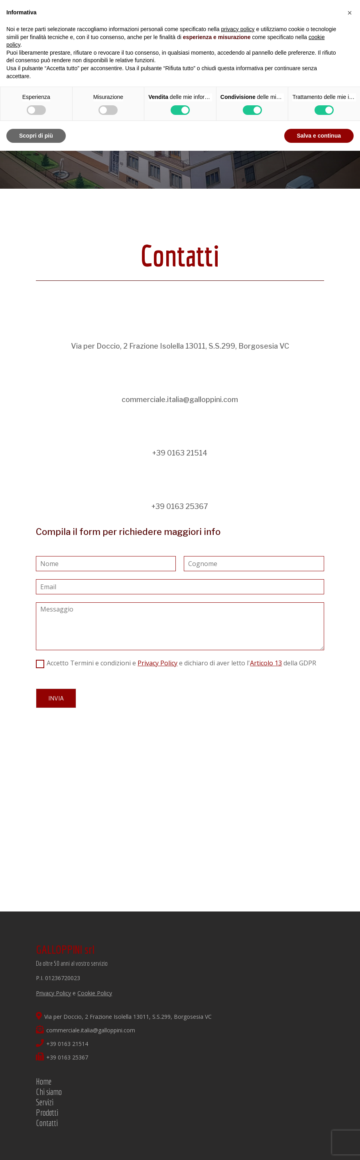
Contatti (47, 1123)
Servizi (44, 1102)
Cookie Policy (94, 993)
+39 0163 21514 (179, 453)
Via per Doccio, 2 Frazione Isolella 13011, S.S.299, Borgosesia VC (180, 346)
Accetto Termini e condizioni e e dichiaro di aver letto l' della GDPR (181, 663)
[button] (349, 12)
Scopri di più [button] (36, 135)
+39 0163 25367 (179, 506)
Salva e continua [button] (319, 135)
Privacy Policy (157, 663)
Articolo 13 (266, 663)
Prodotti (47, 1112)
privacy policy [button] (238, 29)
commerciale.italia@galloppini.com (180, 399)
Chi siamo (49, 1092)
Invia (56, 698)
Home (43, 1081)
